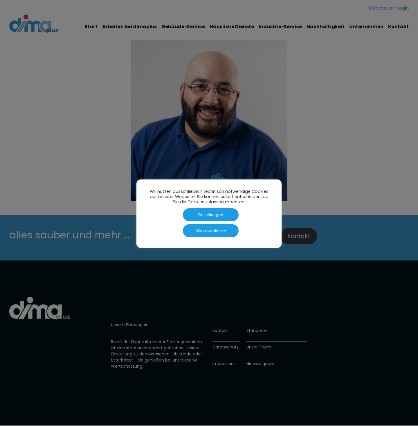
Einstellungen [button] (210, 215)
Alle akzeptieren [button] (210, 230)
